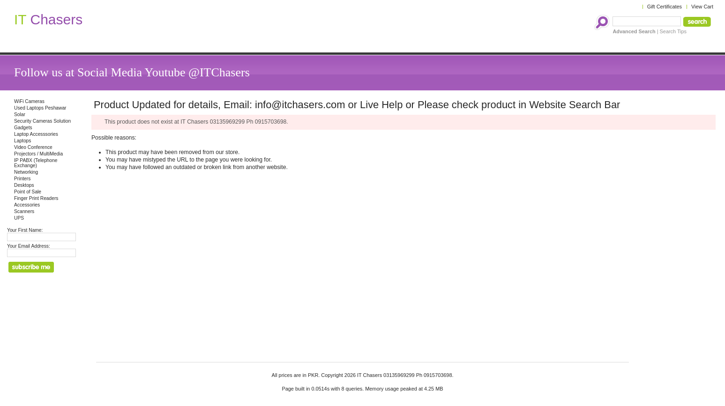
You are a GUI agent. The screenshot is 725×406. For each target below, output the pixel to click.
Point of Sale (27, 191)
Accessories (27, 204)
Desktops (24, 185)
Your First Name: (25, 230)
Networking (26, 172)
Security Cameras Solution (42, 121)
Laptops (22, 140)
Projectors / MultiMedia (38, 153)
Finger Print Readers (36, 198)
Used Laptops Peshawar (40, 108)
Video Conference (33, 147)
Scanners (24, 211)
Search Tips (673, 31)
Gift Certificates (664, 6)
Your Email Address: (28, 246)
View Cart (702, 6)
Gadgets (23, 127)
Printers (22, 178)
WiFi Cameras (29, 101)
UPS (19, 218)
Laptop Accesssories (36, 134)
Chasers (48, 19)
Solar (19, 114)
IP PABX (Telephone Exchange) (35, 163)
